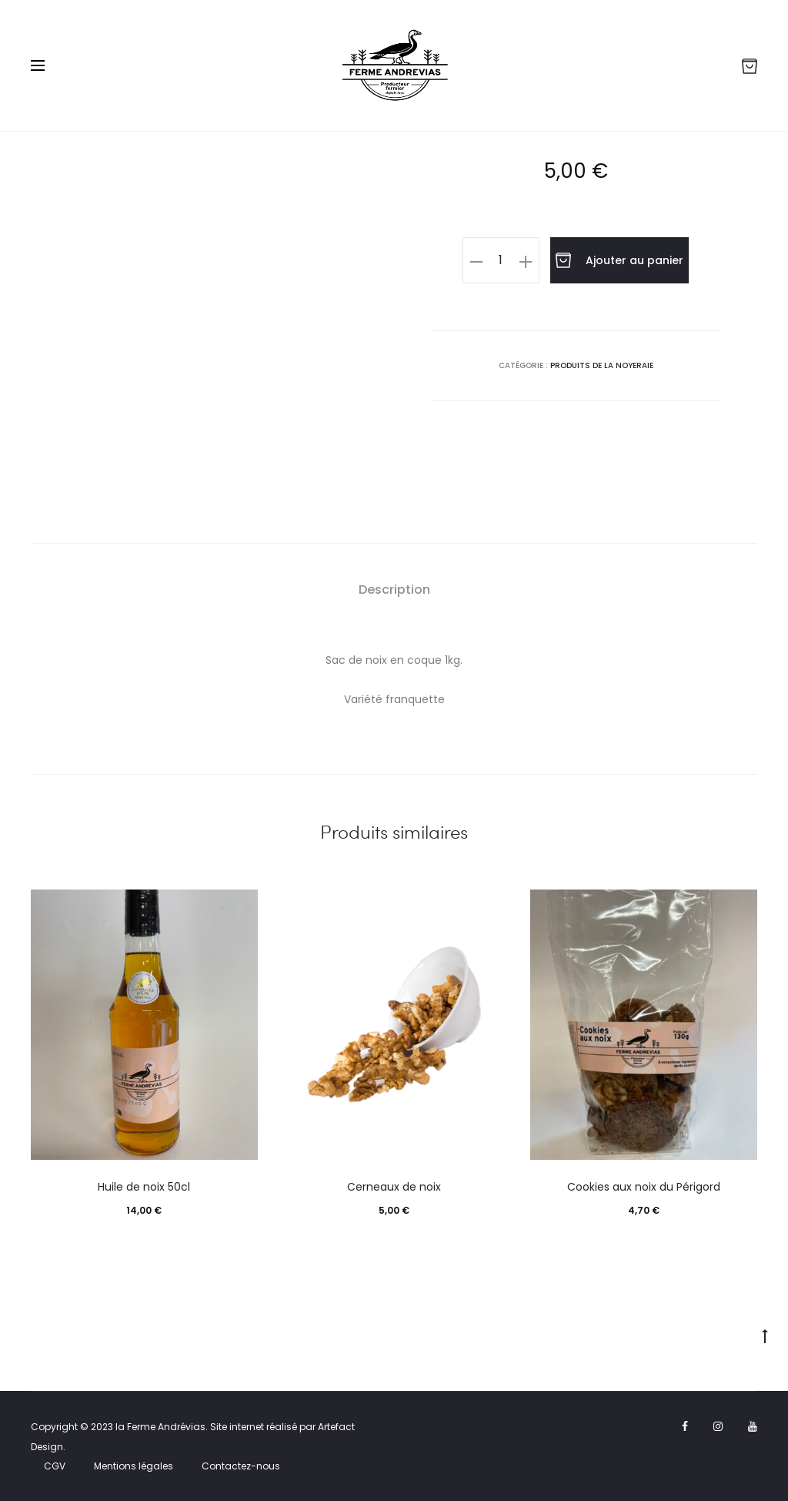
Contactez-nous (241, 1466)
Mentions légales (133, 1466)
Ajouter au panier (619, 260)
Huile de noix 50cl (144, 1186)
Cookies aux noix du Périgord (643, 1186)
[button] (476, 260)
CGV (54, 1466)
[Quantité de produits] (501, 260)
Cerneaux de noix (394, 1186)
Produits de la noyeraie (601, 364)
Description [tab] (394, 589)
